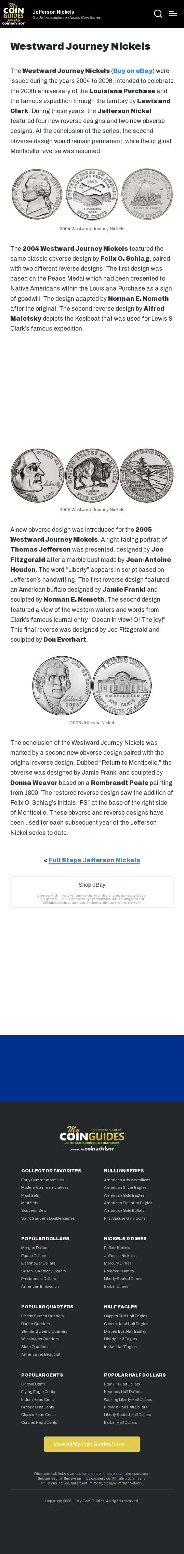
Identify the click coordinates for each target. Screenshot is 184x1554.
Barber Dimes (116, 1286)
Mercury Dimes (117, 1263)
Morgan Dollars (34, 1248)
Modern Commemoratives (44, 1187)
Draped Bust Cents (37, 1407)
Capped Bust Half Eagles (125, 1316)
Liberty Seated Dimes (123, 1278)
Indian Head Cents (37, 1399)
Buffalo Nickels (117, 1248)
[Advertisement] (92, 389)
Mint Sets (29, 1203)
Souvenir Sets (33, 1210)
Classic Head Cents (38, 1415)
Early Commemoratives (42, 1180)
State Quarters (34, 1347)
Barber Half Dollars (120, 1422)
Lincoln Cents (33, 1384)
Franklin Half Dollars (122, 1384)
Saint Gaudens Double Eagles (48, 1218)
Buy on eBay (133, 71)
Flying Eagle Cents (38, 1392)
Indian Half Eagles (120, 1347)
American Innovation (40, 1286)
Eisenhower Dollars (38, 1263)
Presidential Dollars (38, 1278)
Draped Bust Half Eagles (125, 1331)
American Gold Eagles (124, 1195)
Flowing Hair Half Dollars (125, 1407)
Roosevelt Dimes (119, 1271)
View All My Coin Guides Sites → (91, 1444)
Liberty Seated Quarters (42, 1316)
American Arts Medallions (127, 1180)
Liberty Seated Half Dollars (127, 1415)
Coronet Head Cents (39, 1422)
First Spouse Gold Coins (124, 1218)
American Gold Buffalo (124, 1210)
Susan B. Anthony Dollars (43, 1271)
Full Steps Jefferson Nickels (94, 860)
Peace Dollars (33, 1256)
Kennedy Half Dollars (122, 1392)
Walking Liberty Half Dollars (128, 1399)
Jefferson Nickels (53, 12)
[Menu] (173, 13)
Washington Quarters (39, 1339)
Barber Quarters (35, 1324)
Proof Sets (30, 1195)
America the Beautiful (40, 1354)
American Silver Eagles (125, 1187)
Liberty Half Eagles (120, 1339)
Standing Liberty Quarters (44, 1331)
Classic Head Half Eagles (126, 1324)
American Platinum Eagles (128, 1203)
